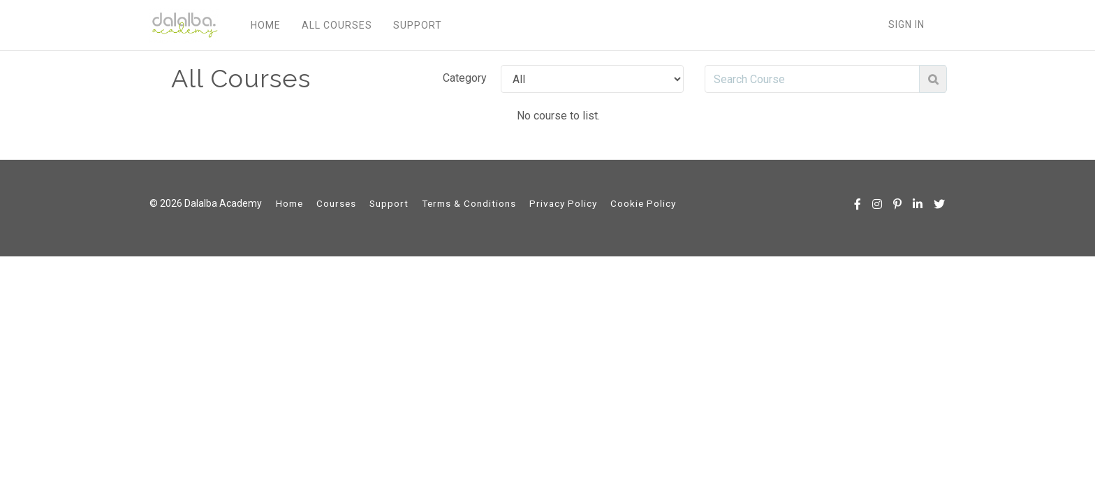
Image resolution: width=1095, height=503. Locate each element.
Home (289, 203)
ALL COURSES (337, 25)
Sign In (906, 24)
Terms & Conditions (469, 203)
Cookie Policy (643, 203)
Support (389, 203)
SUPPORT (417, 25)
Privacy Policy (563, 203)
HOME (266, 25)
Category (465, 78)
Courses (336, 203)
